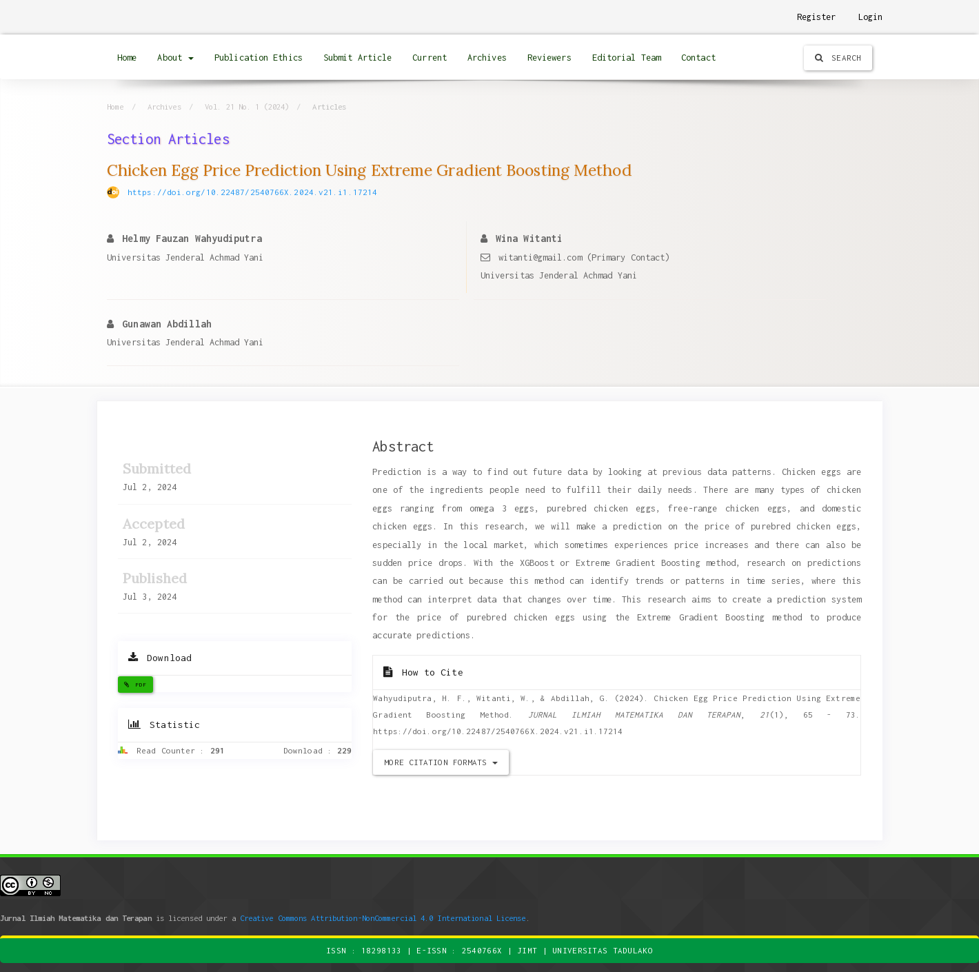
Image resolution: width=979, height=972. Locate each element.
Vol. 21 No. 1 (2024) (247, 106)
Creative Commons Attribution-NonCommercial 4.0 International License (383, 917)
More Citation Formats (440, 762)
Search (838, 57)
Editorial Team (626, 57)
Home (127, 57)
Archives (487, 57)
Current (429, 57)
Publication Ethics (258, 57)
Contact (698, 57)
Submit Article (357, 57)
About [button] (175, 57)
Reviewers (549, 57)
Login (870, 17)
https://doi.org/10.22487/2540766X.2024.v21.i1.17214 (252, 192)
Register (816, 17)
